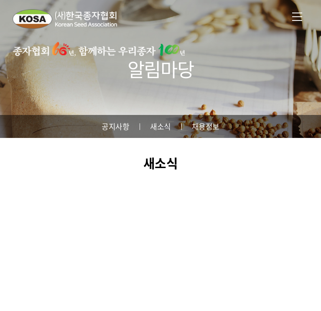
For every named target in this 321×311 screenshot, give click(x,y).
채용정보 (205, 126)
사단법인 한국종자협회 (65, 18)
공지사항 (115, 126)
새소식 (160, 126)
